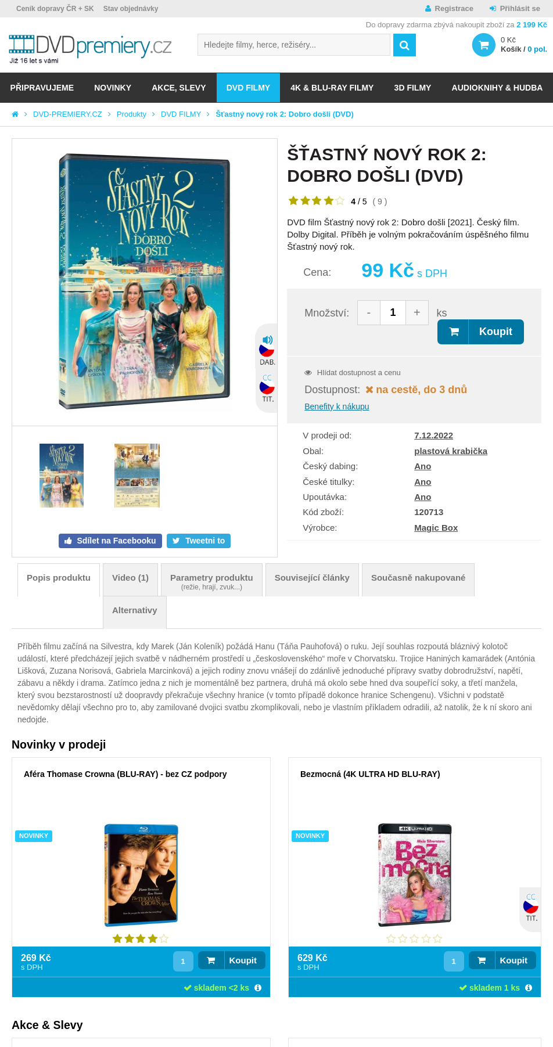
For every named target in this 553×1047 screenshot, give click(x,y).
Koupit (495, 331)
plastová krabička (450, 451)
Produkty (131, 114)
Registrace (454, 8)
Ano (422, 466)
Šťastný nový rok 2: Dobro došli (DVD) (284, 114)
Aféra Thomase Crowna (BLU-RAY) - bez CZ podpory (125, 774)
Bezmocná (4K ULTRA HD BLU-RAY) (370, 774)
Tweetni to (204, 540)
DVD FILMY (248, 87)
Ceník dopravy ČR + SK (55, 9)
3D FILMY (413, 87)
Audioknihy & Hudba (497, 87)
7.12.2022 (433, 435)
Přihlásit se (520, 8)
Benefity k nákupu (336, 406)
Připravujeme (42, 87)
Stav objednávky (131, 9)
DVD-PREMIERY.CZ (67, 114)
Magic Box (436, 528)
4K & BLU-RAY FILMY (332, 87)
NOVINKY (112, 87)
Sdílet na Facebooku (115, 540)
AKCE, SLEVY (179, 87)
